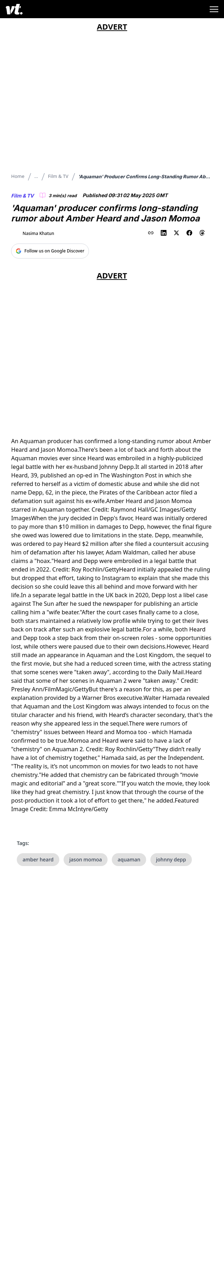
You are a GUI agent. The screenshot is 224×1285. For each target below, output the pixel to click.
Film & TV (58, 176)
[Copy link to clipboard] (151, 233)
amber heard (38, 859)
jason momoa (85, 859)
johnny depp (171, 859)
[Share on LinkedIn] (164, 233)
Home (17, 176)
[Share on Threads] (202, 233)
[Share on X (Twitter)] (176, 233)
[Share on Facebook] (189, 233)
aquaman (129, 859)
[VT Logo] (14, 9)
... (36, 176)
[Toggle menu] (214, 9)
